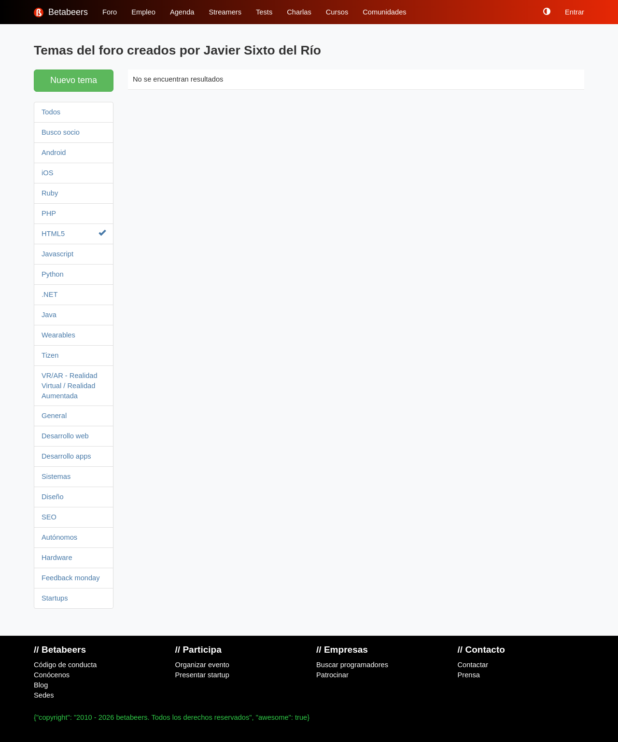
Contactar (473, 665)
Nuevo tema (73, 80)
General (54, 416)
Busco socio (61, 132)
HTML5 (74, 233)
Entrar (574, 12)
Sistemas (56, 476)
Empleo (143, 12)
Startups (55, 598)
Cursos (337, 12)
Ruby (50, 193)
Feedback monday (71, 578)
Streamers (225, 12)
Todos (51, 112)
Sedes (44, 695)
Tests (264, 12)
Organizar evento (202, 665)
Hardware (57, 557)
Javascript (57, 254)
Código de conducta (65, 665)
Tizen (50, 355)
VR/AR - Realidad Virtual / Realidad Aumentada (70, 386)
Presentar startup (202, 675)
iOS (47, 173)
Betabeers (61, 12)
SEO (49, 517)
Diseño (53, 497)
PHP (49, 213)
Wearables (58, 335)
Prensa (469, 675)
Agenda (182, 12)
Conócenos (52, 675)
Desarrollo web (65, 436)
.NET (49, 294)
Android (54, 152)
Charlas (299, 12)
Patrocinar (332, 675)
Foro (109, 12)
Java (49, 315)
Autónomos (59, 537)
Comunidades (384, 12)
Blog (41, 685)
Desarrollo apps (66, 456)
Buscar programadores (352, 665)
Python (53, 274)
